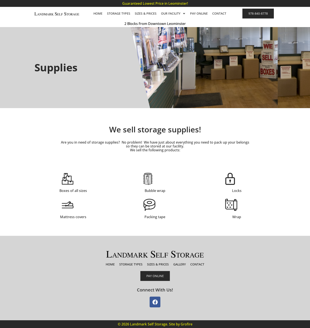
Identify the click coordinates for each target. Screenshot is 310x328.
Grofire (186, 324)
